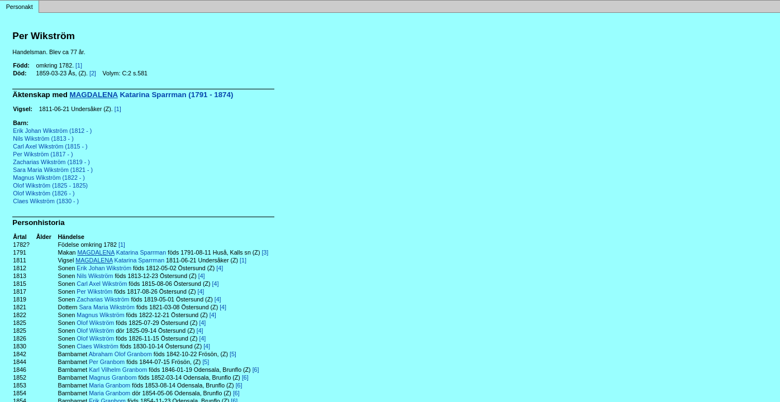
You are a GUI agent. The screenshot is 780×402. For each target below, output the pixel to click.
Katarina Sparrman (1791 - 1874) (152, 94)
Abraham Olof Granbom (120, 354)
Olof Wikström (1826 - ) (43, 193)
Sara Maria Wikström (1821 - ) (53, 169)
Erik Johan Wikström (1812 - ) (52, 130)
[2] (92, 73)
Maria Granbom (109, 385)
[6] (256, 369)
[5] (233, 354)
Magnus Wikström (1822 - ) (49, 177)
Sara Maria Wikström (106, 307)
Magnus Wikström (100, 315)
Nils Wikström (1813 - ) (43, 138)
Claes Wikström (97, 346)
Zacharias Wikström (103, 299)
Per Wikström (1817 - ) (43, 154)
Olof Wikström (95, 322)
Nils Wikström (95, 275)
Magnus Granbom (112, 377)
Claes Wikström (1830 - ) (46, 201)
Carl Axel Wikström (102, 283)
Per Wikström (94, 291)
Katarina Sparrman (121, 252)
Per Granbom (107, 361)
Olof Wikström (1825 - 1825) (50, 185)
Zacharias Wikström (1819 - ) (51, 162)
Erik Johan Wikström (104, 268)
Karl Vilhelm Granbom (118, 369)
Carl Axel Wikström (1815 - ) (50, 146)
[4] (219, 268)
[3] (264, 252)
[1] (78, 65)
